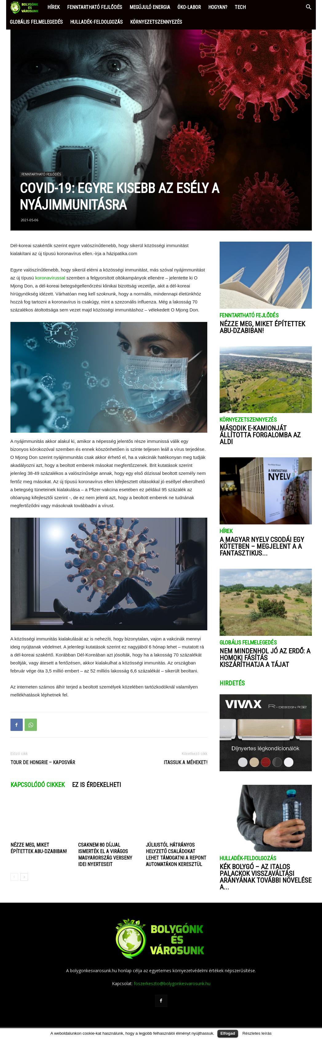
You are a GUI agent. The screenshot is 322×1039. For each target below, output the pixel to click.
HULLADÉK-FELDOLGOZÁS (96, 22)
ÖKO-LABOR (189, 7)
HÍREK (53, 7)
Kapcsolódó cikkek (37, 784)
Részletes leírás (257, 1033)
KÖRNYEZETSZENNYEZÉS (156, 22)
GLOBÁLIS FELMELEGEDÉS (36, 22)
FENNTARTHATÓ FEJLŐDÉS (94, 7)
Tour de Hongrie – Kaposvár (42, 762)
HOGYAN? (217, 7)
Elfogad (228, 1033)
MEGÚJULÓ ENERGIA (149, 7)
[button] (308, 8)
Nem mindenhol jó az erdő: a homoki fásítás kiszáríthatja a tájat (265, 657)
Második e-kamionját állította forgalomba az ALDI (260, 435)
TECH (240, 7)
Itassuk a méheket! (185, 762)
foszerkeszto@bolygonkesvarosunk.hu (172, 983)
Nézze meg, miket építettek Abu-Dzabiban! (262, 327)
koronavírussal (50, 277)
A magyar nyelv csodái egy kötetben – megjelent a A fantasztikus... (262, 546)
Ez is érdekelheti (96, 784)
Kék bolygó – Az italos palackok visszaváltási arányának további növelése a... (266, 877)
